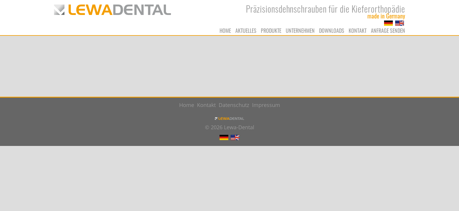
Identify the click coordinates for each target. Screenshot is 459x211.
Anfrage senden (388, 30)
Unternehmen (300, 30)
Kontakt (357, 30)
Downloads (331, 30)
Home (225, 30)
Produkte (271, 30)
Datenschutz (234, 104)
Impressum (266, 104)
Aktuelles (245, 30)
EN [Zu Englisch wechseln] (399, 23)
